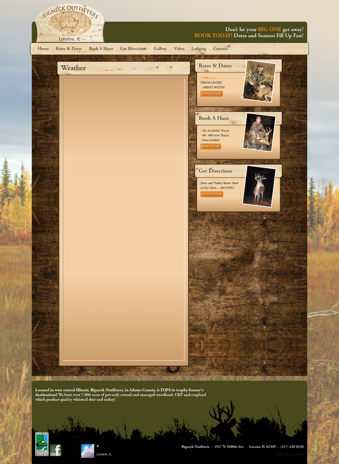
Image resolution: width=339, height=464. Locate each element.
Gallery (160, 49)
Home (43, 49)
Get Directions (133, 49)
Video (179, 49)
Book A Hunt (101, 49)
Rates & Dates (69, 49)
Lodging (198, 49)
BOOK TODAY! (213, 35)
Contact (220, 49)
